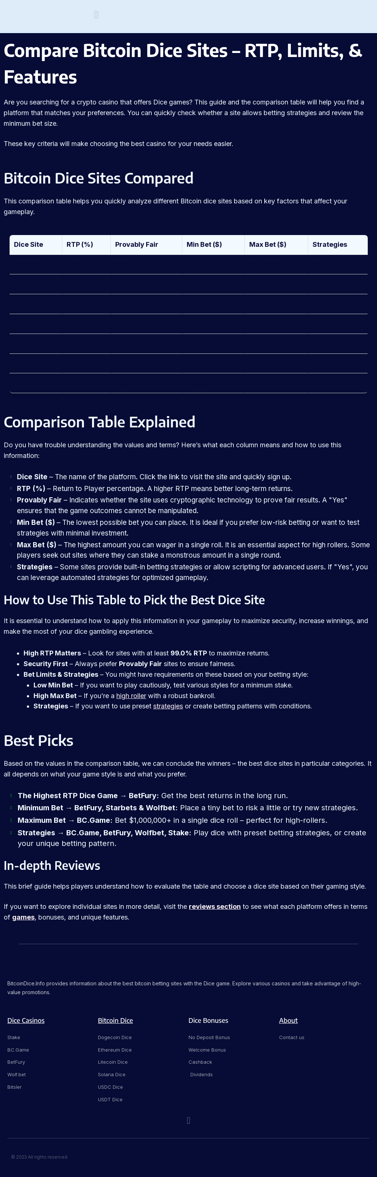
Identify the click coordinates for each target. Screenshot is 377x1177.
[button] (96, 15)
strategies (168, 706)
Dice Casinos (26, 1020)
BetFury (26, 343)
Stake (23, 284)
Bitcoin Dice (115, 1020)
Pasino (25, 383)
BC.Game (28, 264)
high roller (131, 696)
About (288, 1020)
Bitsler (24, 303)
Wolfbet (27, 323)
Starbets (28, 363)
